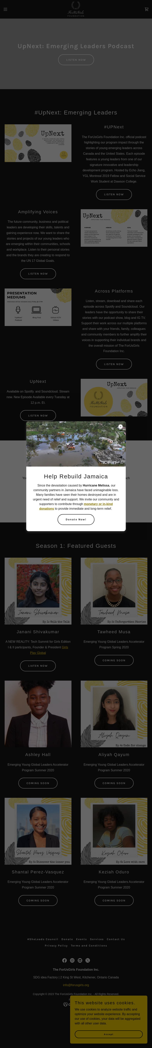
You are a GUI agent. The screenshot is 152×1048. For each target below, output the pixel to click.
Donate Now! (76, 519)
